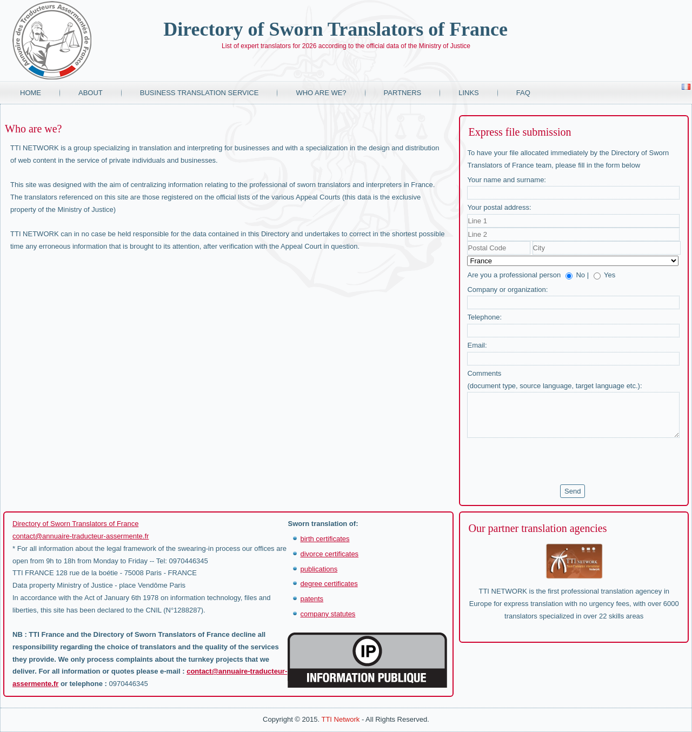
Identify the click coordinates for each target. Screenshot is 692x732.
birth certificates (324, 539)
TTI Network (340, 719)
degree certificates (328, 584)
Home (30, 93)
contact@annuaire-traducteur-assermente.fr (80, 536)
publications (318, 569)
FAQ (523, 93)
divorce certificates (329, 554)
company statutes (327, 614)
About (90, 93)
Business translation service (199, 93)
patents (311, 599)
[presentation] (549, 461)
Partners (403, 93)
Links (468, 93)
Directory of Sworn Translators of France (335, 29)
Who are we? (321, 93)
